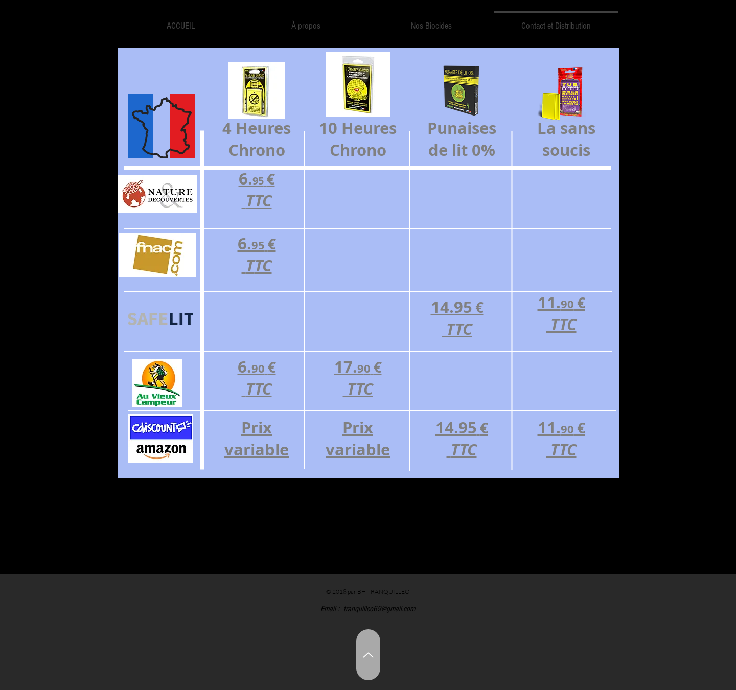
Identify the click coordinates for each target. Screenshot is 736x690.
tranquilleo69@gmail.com (379, 608)
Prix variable (358, 439)
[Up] (368, 654)
